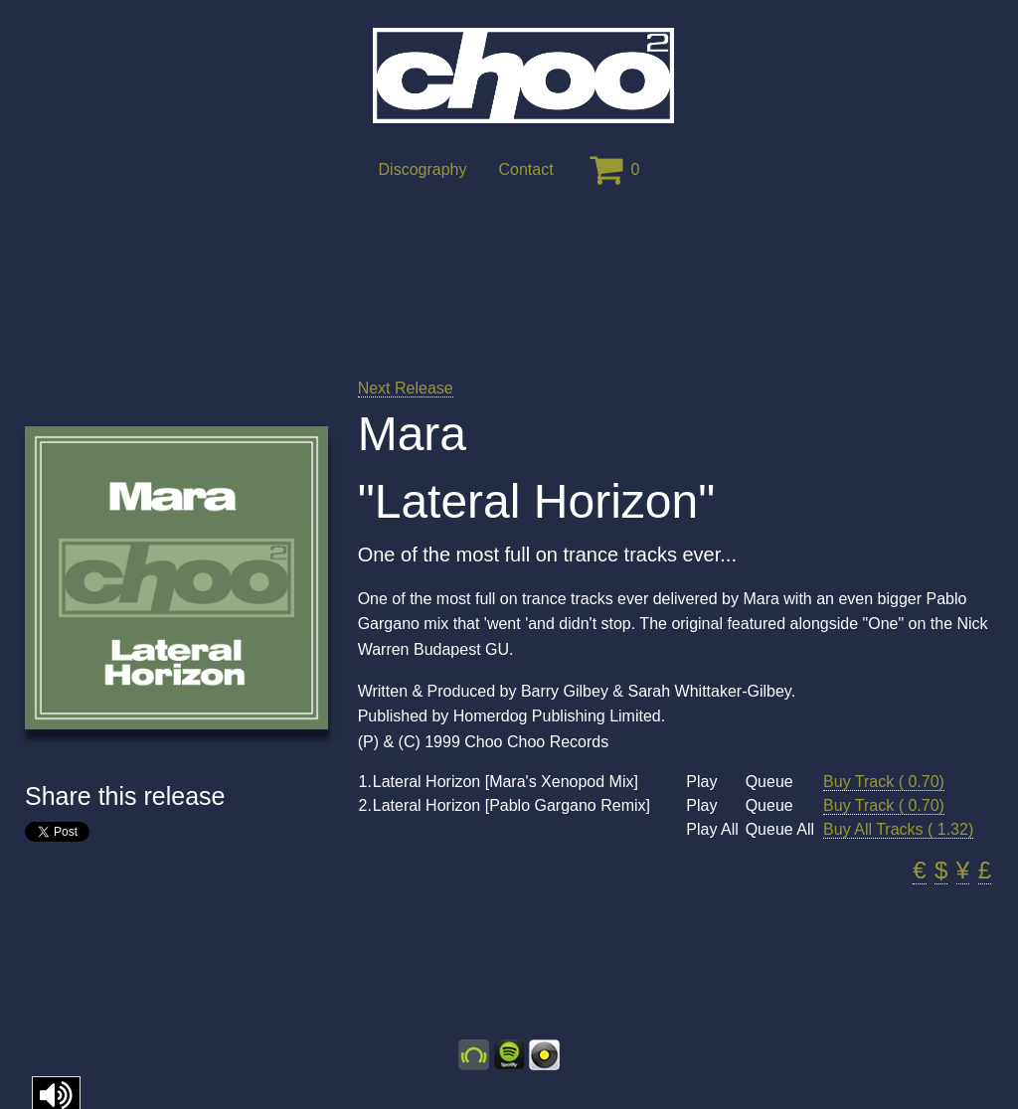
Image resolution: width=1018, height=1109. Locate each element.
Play (701, 782)
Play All (712, 830)
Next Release (405, 388)
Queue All (780, 830)
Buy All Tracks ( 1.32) (898, 829)
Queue (769, 782)
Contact (525, 169)
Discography (423, 169)
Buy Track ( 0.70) (883, 781)
